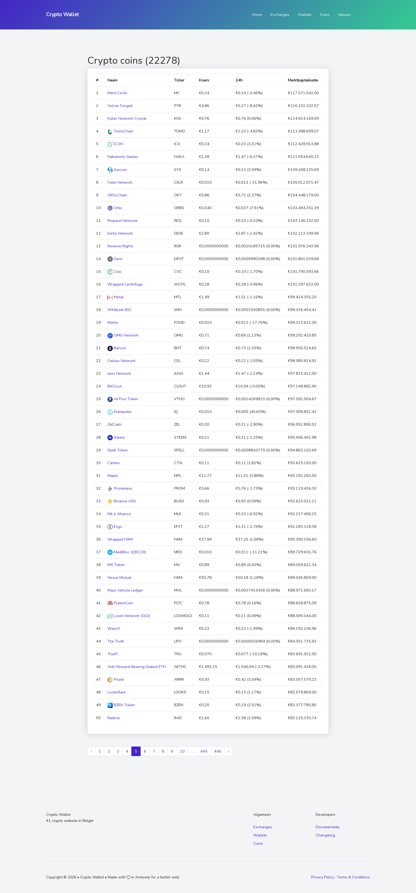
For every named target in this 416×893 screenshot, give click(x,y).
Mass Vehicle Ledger (125, 590)
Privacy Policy (322, 877)
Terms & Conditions (353, 877)
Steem (116, 437)
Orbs (114, 207)
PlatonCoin (120, 603)
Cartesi (113, 462)
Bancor (116, 348)
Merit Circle (117, 93)
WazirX (113, 628)
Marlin (112, 322)
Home (257, 14)
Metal (115, 297)
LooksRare (116, 692)
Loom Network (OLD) (128, 615)
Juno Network (119, 373)
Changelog (325, 835)
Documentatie (328, 827)
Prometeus (119, 488)
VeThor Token (122, 399)
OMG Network (122, 335)
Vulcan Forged (119, 105)
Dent (114, 258)
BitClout (114, 386)
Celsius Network (121, 360)
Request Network (122, 220)
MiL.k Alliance (119, 513)
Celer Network (119, 182)
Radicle (113, 718)
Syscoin (117, 169)
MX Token (116, 564)
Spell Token (117, 450)
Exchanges (280, 14)
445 (203, 751)
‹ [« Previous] (91, 751)
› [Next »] (228, 751)
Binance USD (121, 501)
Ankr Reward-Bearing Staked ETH (136, 666)
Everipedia (119, 411)
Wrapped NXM (120, 539)
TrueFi (112, 654)
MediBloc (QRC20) (126, 552)
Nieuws (344, 14)
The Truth (115, 641)
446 (217, 751)
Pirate (115, 679)
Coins (325, 14)
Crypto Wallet (62, 14)
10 (182, 751)
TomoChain (120, 131)
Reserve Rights (120, 246)
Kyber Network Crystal (126, 118)
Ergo (114, 526)
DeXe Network (120, 233)
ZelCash (114, 424)
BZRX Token (121, 705)
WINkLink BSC (119, 309)
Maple (112, 475)
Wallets (304, 14)
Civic (114, 271)
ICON (115, 143)
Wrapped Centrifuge (124, 284)
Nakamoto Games (122, 156)
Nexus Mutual (119, 577)
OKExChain (117, 195)
